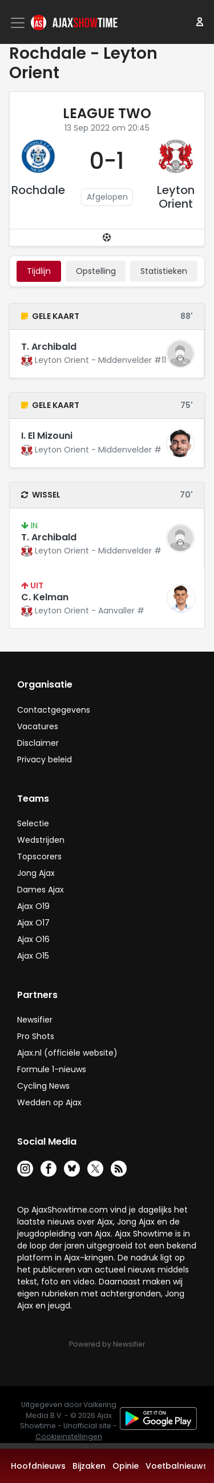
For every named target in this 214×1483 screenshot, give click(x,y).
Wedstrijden (40, 840)
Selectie (33, 823)
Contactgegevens (53, 710)
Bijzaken (89, 1466)
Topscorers (39, 856)
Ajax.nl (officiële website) (67, 1052)
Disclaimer (38, 743)
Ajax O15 (33, 955)
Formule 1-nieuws (51, 1069)
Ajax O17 (33, 922)
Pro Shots (35, 1036)
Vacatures (37, 726)
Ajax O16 (33, 939)
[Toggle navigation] (19, 23)
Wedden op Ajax (49, 1102)
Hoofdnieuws (38, 1466)
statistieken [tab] (163, 271)
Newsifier (35, 1019)
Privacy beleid (44, 759)
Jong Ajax (36, 873)
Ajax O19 (33, 906)
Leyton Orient (176, 197)
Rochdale (38, 190)
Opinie (125, 1466)
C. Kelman (44, 597)
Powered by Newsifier (107, 1344)
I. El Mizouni (46, 435)
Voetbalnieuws (177, 1466)
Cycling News (43, 1086)
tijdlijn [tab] (39, 271)
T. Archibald (48, 346)
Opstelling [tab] (96, 271)
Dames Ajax (40, 889)
